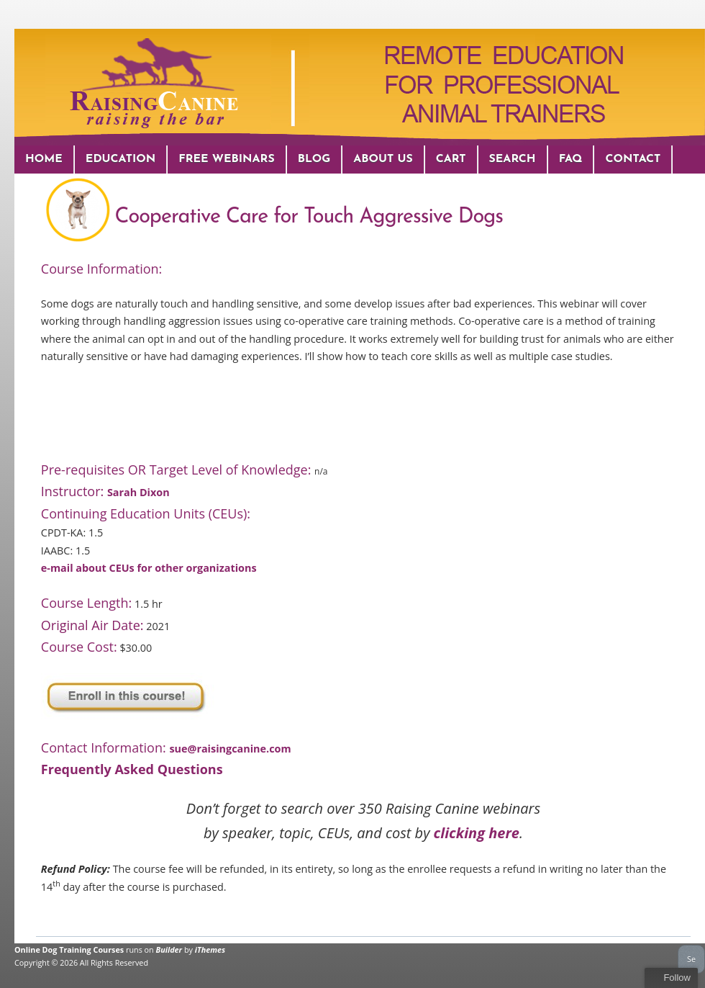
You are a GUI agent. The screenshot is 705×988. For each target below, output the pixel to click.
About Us (382, 159)
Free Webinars (226, 159)
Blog (314, 159)
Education (120, 159)
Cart (451, 159)
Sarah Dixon (138, 492)
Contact (632, 159)
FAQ (571, 159)
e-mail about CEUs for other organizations (149, 568)
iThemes (210, 949)
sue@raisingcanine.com (230, 748)
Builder (169, 949)
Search (512, 159)
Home (44, 159)
